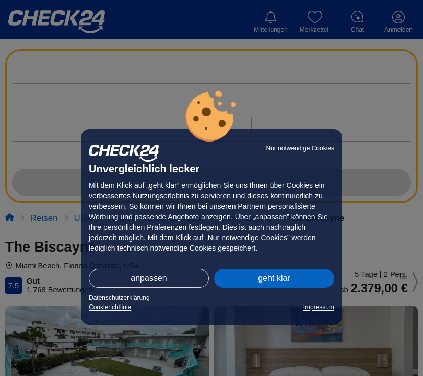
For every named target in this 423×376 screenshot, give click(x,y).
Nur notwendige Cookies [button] (300, 148)
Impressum (318, 307)
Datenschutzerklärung (119, 297)
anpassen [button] (149, 278)
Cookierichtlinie (110, 307)
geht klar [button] (274, 278)
